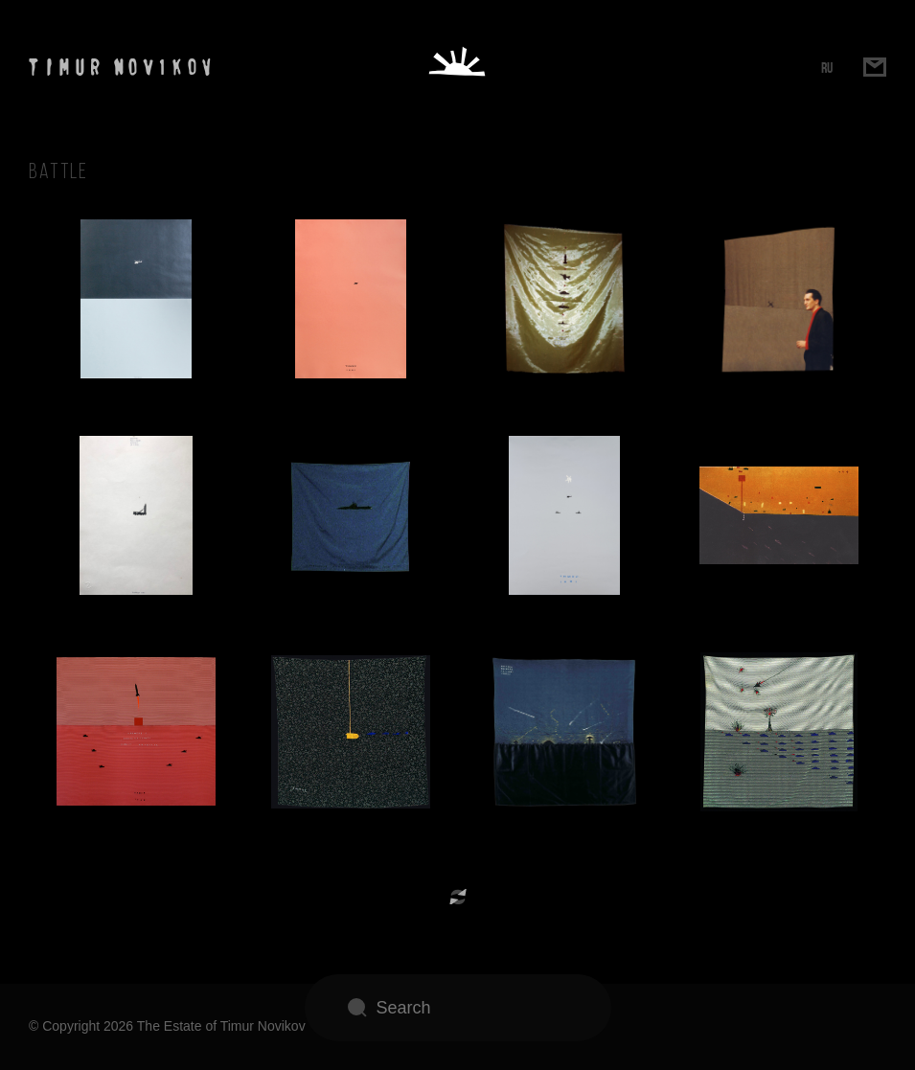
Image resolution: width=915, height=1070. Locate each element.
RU (827, 67)
